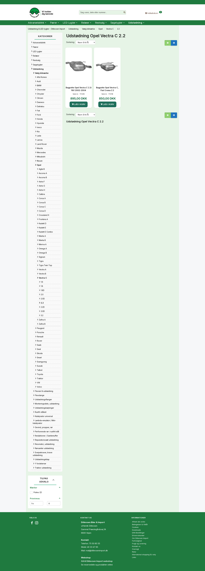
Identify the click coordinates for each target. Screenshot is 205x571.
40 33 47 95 (92, 547)
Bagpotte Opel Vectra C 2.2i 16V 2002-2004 (79, 88)
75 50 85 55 (94, 543)
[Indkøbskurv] (153, 13)
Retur (134, 552)
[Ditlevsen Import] (41, 11)
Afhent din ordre (138, 522)
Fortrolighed (137, 541)
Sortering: (70, 42)
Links (134, 557)
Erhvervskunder (138, 535)
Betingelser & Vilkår (140, 524)
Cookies (135, 527)
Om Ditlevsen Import (140, 538)
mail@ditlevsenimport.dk (97, 550)
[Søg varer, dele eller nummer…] (124, 12)
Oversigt (135, 549)
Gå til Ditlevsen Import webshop (97, 561)
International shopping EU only (144, 555)
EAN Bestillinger (138, 533)
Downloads (136, 530)
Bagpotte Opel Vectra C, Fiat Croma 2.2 (107, 88)
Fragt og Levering (139, 544)
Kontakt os (136, 546)
